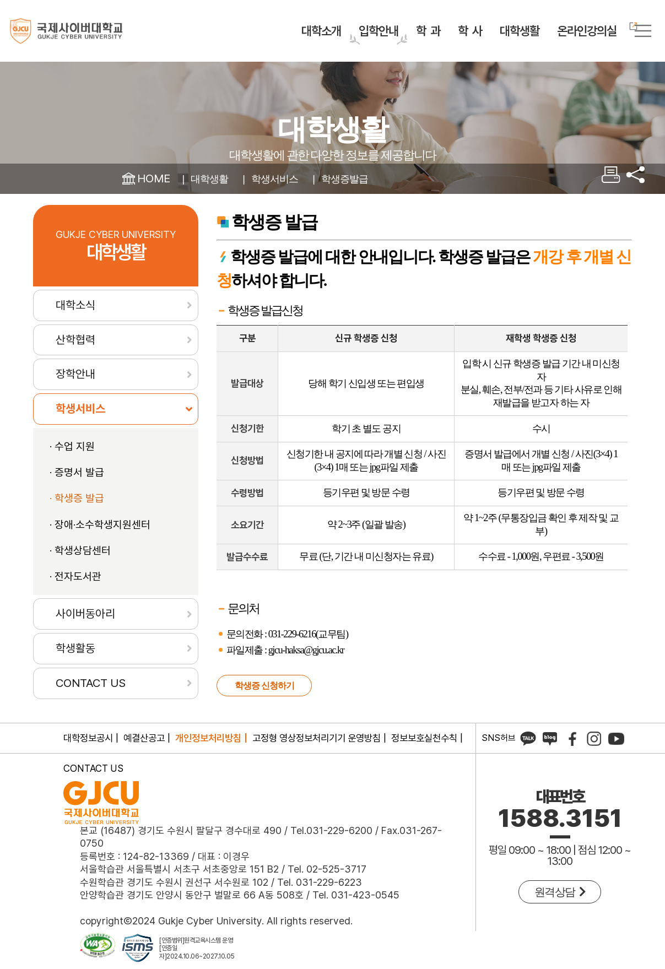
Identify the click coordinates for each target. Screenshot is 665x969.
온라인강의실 (587, 28)
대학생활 (519, 31)
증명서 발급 (79, 492)
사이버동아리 (85, 633)
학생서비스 (285, 178)
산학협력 (75, 359)
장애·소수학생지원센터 (102, 544)
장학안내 (75, 393)
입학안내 (378, 31)
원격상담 (560, 897)
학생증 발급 (79, 518)
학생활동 (75, 667)
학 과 (428, 31)
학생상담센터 (83, 570)
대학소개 (321, 31)
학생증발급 (363, 178)
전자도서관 (78, 595)
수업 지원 (75, 465)
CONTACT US (91, 702)
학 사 (470, 31)
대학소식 (75, 324)
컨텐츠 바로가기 (0, 0)
